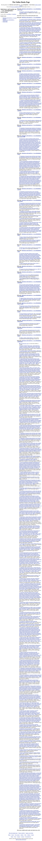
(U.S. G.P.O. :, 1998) (29, 554)
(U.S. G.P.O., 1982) (30, 388)
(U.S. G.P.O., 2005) (29, 164)
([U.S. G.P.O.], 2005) (28, 459)
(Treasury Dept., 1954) (30, 314)
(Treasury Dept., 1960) (30, 317)
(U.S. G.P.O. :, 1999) (30, 194)
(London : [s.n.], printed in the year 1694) (30, 144)
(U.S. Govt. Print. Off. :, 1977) (30, 420)
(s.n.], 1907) (30, 269)
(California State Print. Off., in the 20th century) (29, 113)
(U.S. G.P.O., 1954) (30, 733)
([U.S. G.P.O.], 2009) (30, 499)
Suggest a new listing (29, 833)
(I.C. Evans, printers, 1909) (30, 299)
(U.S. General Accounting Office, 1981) (30, 725)
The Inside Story (28, 836)
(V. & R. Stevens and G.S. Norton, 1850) (30, 229)
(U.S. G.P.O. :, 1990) (29, 680)
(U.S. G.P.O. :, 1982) (30, 87)
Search (12, 834)
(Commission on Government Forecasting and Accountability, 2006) (29, 240)
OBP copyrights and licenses (21, 839)
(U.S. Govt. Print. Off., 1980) (30, 444)
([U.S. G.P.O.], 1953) (30, 76)
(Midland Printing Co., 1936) (30, 52)
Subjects (28, 834)
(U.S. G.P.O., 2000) (30, 608)
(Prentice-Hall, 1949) (29, 821)
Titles (25, 834)
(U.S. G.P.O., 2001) (29, 618)
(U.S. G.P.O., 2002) (30, 625)
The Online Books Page (21, 2)
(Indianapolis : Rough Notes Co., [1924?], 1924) (29, 825)
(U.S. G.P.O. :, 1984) (30, 129)
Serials (32, 834)
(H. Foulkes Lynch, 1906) (29, 212)
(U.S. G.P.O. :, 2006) (29, 172)
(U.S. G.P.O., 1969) (30, 288)
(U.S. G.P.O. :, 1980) (30, 361)
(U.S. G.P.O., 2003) (29, 456)
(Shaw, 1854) (30, 224)
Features (18, 836)
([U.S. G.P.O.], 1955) (30, 96)
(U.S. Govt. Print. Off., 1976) (30, 30)
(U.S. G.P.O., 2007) (29, 745)
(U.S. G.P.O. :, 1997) (30, 505)
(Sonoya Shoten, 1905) (29, 263)
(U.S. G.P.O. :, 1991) (30, 518)
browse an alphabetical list (16, 6)
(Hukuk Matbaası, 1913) (27, 337)
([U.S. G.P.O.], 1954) (30, 103)
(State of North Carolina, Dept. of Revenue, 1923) (29, 306)
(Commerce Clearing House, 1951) (30, 818)
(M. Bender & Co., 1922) (30, 43)
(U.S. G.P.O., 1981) (30, 370)
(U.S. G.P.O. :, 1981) (30, 561)
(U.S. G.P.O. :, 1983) (30, 408)
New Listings (17, 834)
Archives (22, 836)
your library (9, 14)
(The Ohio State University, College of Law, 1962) (30, 756)
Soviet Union (5, 21)
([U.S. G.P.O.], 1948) (30, 180)
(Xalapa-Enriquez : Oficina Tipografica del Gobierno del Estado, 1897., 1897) (30, 35)
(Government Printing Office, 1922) (29, 39)
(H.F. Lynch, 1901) (29, 208)
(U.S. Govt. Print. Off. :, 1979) (30, 157)
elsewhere (14, 14)
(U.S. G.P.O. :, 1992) (30, 533)
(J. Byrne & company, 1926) (30, 813)
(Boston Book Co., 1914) (29, 729)
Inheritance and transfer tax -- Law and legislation (31, 17)
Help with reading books (13, 833)
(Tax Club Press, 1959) (30, 492)
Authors (22, 834)
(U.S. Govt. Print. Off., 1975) (30, 654)
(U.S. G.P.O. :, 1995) (30, 548)
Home (9, 834)
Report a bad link (22, 833)
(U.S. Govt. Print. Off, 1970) (30, 805)
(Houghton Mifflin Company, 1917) (30, 24)
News (15, 836)
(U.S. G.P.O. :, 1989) (30, 704)
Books (12, 836)
